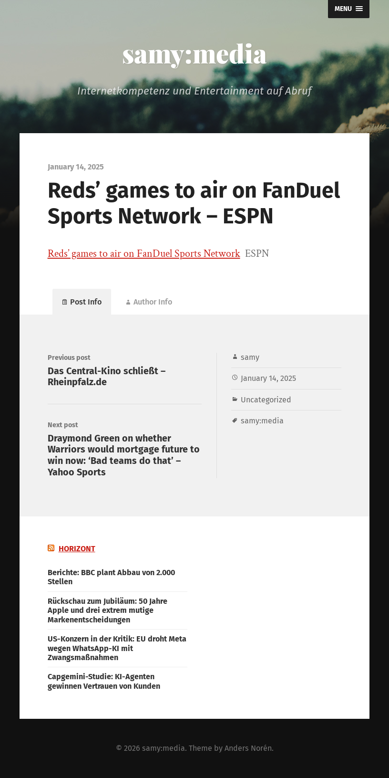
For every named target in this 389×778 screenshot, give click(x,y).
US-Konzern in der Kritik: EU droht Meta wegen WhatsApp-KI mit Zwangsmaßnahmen (117, 648)
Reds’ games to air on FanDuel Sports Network (144, 254)
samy (250, 357)
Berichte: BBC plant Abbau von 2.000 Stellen (111, 577)
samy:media (194, 53)
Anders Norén (248, 748)
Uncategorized (266, 399)
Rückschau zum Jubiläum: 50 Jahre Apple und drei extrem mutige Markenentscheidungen (107, 610)
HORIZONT (77, 548)
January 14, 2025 (268, 378)
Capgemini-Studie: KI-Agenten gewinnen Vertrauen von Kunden (104, 681)
